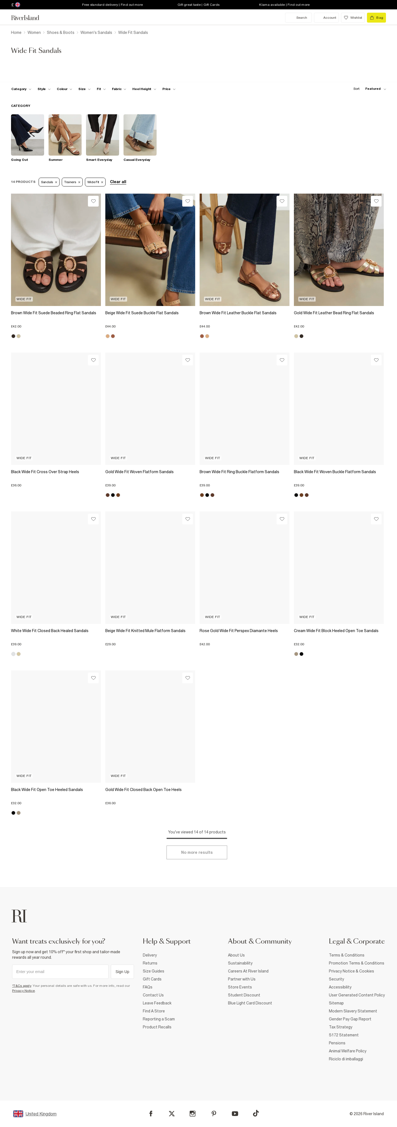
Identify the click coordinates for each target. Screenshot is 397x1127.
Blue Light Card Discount (250, 1003)
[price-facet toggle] (169, 89)
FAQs (147, 987)
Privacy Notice (23, 991)
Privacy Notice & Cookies (351, 971)
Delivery (150, 955)
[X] (171, 1114)
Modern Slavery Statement (353, 1011)
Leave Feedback (157, 1003)
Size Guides (153, 971)
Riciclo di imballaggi (346, 1059)
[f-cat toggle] (21, 89)
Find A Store (154, 1011)
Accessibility (340, 987)
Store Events (240, 987)
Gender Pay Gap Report (350, 1019)
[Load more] (197, 852)
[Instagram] (192, 1113)
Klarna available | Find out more (284, 5)
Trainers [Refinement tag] (72, 182)
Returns (150, 963)
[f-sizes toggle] (84, 89)
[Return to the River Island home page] (29, 17)
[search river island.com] (298, 18)
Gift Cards (152, 979)
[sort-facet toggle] (368, 89)
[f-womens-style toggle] (44, 89)
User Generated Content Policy (357, 995)
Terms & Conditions (346, 955)
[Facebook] (151, 1113)
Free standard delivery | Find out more (112, 5)
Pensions (337, 1043)
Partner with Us (242, 979)
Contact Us (153, 995)
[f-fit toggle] (101, 89)
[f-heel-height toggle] (144, 89)
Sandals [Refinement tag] (49, 182)
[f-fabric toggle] (119, 89)
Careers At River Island (248, 971)
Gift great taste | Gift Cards (198, 5)
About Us (236, 955)
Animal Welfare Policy (347, 1051)
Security (336, 979)
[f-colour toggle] (64, 89)
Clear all (118, 182)
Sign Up (122, 971)
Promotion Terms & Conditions (356, 963)
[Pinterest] (214, 1113)
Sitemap (336, 1003)
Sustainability (240, 963)
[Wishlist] (93, 201)
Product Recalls (157, 1027)
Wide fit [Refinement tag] (95, 182)
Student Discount (244, 995)
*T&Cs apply (21, 986)
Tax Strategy (340, 1027)
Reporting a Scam (159, 1019)
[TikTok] (256, 1113)
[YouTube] (235, 1113)
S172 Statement (344, 1035)
